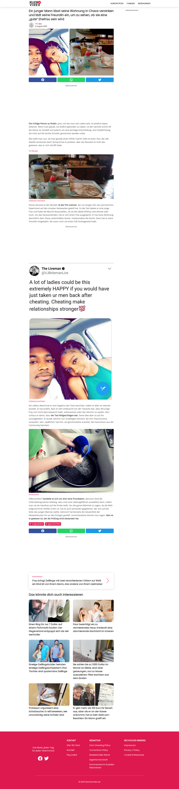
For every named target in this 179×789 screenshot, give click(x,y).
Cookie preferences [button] (134, 754)
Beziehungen (144, 3)
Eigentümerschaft (99, 759)
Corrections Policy (99, 750)
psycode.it (72, 754)
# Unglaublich (36, 523)
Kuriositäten (117, 3)
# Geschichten (53, 523)
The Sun (35, 151)
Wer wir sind (73, 745)
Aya (40, 24)
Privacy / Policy (132, 750)
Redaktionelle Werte (100, 754)
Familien (131, 3)
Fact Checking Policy (100, 745)
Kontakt (71, 750)
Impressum (130, 745)
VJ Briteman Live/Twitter (37, 200)
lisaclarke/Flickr (34, 494)
